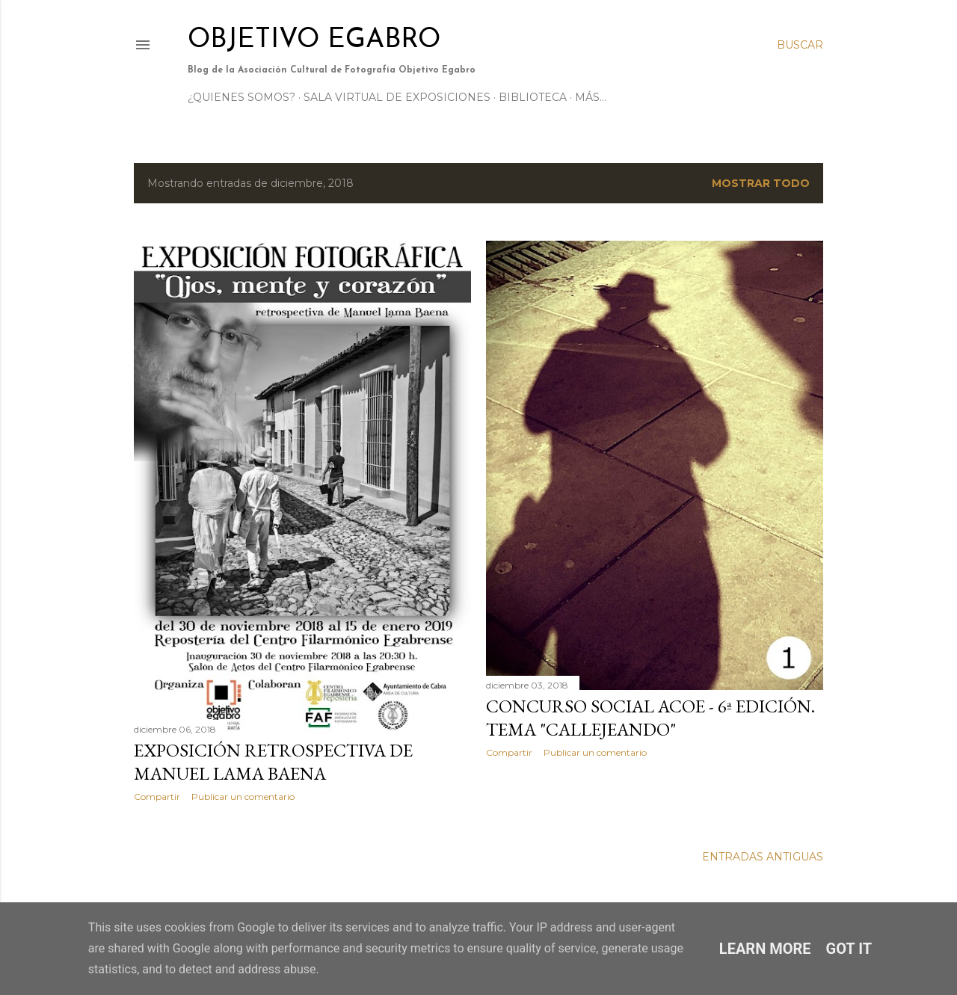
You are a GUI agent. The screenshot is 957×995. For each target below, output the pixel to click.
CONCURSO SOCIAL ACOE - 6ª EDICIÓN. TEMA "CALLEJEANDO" (650, 717)
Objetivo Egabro (314, 40)
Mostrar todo (761, 183)
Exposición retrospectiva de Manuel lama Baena (273, 762)
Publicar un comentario (243, 796)
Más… (590, 97)
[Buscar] (800, 45)
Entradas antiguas (762, 856)
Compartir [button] (157, 796)
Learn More (765, 949)
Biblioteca (533, 97)
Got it (849, 949)
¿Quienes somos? (241, 97)
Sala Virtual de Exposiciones (397, 97)
